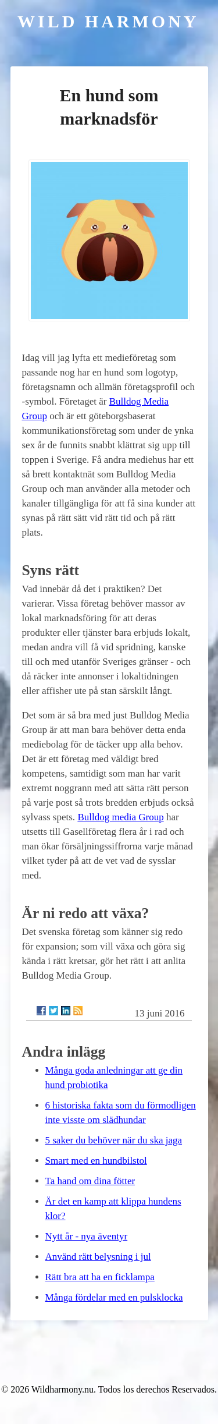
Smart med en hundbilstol (96, 1160)
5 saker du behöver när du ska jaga (114, 1140)
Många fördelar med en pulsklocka (114, 1297)
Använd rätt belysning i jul (98, 1256)
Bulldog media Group (120, 817)
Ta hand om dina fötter (90, 1180)
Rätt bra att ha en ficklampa (100, 1277)
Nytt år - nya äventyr (86, 1236)
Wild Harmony (108, 21)
